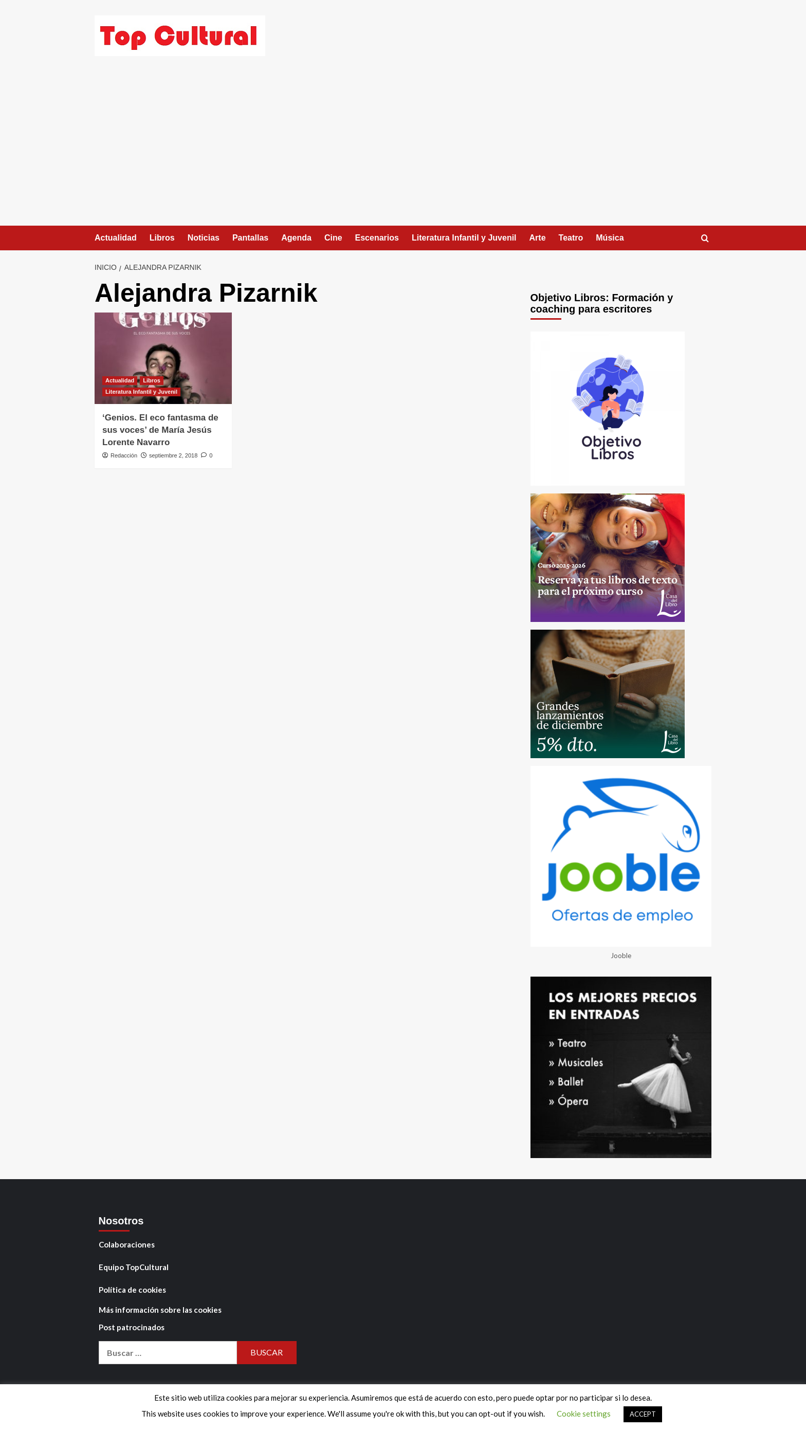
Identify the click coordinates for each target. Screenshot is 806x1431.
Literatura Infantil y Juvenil (464, 237)
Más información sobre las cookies (160, 1309)
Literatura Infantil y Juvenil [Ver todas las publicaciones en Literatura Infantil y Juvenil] (141, 392)
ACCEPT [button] (643, 1414)
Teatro (571, 237)
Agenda (296, 237)
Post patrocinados (131, 1327)
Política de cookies (132, 1289)
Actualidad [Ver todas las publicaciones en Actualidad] (119, 380)
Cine (333, 237)
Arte (537, 237)
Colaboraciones (127, 1244)
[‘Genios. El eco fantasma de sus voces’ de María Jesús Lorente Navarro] (163, 358)
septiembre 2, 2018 (173, 455)
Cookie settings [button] (584, 1413)
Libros (162, 237)
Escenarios (377, 237)
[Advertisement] (403, 149)
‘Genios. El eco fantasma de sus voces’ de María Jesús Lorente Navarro (160, 430)
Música (610, 237)
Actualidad (116, 237)
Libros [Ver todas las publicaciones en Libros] (151, 380)
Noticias (203, 237)
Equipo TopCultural (134, 1267)
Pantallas (250, 237)
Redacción (124, 455)
